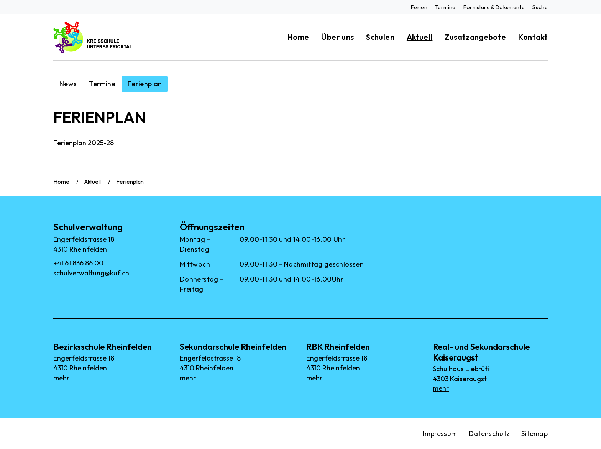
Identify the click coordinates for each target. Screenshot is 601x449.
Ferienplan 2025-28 (83, 142)
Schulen (380, 37)
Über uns (337, 37)
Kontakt (533, 37)
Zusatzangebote (475, 37)
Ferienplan (145, 83)
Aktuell (420, 37)
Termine (445, 7)
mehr (61, 378)
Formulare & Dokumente (494, 7)
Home (298, 37)
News (68, 83)
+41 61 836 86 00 (78, 263)
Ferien (419, 7)
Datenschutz (489, 433)
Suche (540, 7)
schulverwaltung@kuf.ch (91, 273)
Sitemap (534, 433)
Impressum (440, 433)
